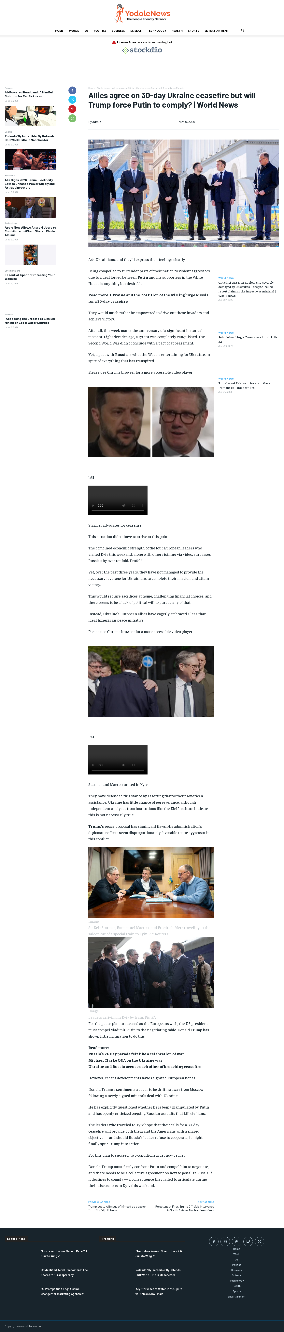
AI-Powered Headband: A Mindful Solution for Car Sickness (29, 94)
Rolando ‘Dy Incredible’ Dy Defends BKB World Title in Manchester (30, 138)
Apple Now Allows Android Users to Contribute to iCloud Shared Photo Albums (30, 231)
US (86, 31)
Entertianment (217, 31)
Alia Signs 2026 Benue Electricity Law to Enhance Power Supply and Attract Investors (30, 183)
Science (136, 31)
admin (96, 122)
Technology (156, 31)
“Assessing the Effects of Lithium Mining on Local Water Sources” (30, 320)
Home (59, 31)
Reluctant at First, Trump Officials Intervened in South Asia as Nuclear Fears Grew (184, 1208)
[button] (242, 31)
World (74, 31)
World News (103, 88)
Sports (193, 31)
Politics (100, 31)
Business (118, 31)
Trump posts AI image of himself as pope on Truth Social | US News (117, 1208)
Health (177, 31)
